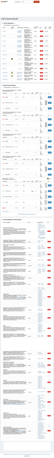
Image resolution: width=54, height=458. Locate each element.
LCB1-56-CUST (43, 391)
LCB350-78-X (40, 382)
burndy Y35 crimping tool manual (42, 238)
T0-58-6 (39, 410)
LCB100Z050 (40, 304)
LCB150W (16, 97)
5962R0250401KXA (41, 438)
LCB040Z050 (40, 300)
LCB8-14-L (43, 252)
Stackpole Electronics (20, 73)
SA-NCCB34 (40, 372)
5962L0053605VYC (41, 426)
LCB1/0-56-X (14, 404)
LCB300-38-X (40, 377)
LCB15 (42, 240)
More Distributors (5, 211)
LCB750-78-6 (40, 415)
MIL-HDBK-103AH (19, 431)
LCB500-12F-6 (40, 325)
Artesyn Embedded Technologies (19, 31)
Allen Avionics (19, 54)
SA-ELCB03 (39, 371)
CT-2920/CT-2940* (40, 404)
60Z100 (42, 287)
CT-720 (39, 396)
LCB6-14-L (43, 253)
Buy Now (50, 97)
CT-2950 (39, 403)
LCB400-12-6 (40, 385)
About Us (48, 454)
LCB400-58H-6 (40, 313)
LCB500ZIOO (40, 294)
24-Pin (18, 296)
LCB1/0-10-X (10, 404)
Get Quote (50, 108)
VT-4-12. (43, 264)
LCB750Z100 (40, 295)
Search (36, 1)
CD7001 (43, 405)
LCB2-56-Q (21, 403)
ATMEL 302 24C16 (41, 429)
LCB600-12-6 (40, 411)
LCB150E (16, 141)
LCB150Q (16, 119)
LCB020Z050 (40, 299)
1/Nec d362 (40, 332)
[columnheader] (6, 27)
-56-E (38, 391)
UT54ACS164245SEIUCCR (42, 433)
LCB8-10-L (39, 252)
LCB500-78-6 (43, 410)
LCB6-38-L (39, 254)
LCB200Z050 (40, 305)
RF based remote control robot (42, 232)
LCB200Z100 (40, 291)
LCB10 (39, 240)
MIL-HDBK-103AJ (23, 430)
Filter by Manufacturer (7, 25)
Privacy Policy (15, 454)
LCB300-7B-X (40, 380)
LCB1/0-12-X (23, 404)
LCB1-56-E (16, 185)
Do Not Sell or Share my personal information (26, 454)
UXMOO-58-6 (40, 386)
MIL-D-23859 (40, 290)
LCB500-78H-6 (40, 318)
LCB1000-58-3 (40, 418)
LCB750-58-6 (40, 414)
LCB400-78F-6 (40, 324)
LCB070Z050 (40, 303)
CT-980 (39, 399)
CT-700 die (39, 408)
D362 (44, 330)
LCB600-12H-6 (40, 319)
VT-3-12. (39, 264)
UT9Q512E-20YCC (40, 430)
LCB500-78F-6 (40, 328)
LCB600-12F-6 (40, 329)
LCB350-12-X (40, 381)
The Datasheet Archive (4, 1)
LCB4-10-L (43, 254)
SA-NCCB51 (40, 224)
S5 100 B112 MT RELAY (41, 225)
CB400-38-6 (39, 384)
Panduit (19, 59)
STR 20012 (39, 405)
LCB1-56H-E (40, 352)
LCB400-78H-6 (40, 314)
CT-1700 (42, 395)
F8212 (39, 229)
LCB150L (16, 163)
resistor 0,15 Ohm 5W (41, 248)
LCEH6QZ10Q (19, 297)
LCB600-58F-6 (40, 330)
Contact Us (44, 454)
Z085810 (39, 434)
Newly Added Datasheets (8, 454)
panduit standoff (41, 230)
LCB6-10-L (39, 253)
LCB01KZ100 (40, 296)
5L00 (38, 249)
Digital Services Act (38, 454)
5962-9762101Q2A (41, 435)
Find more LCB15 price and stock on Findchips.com (27, 214)
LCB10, (39, 242)
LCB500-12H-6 (40, 315)
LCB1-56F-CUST (40, 310)
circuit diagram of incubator (42, 234)
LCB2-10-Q (17, 403)
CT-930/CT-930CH (40, 400)
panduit (44, 372)
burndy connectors (41, 419)
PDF (41, 31)
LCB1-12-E (39, 420)
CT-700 (39, 395)
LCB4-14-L (39, 256)
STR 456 (39, 322)
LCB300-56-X (40, 376)
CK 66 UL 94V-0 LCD (41, 226)
